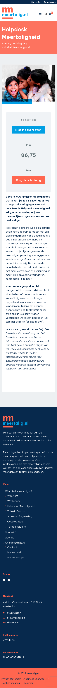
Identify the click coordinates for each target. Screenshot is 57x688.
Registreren (49, 2)
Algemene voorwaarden (36, 678)
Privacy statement (11, 678)
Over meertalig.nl (15, 542)
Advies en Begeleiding (19, 516)
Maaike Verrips (15, 557)
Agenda (9, 537)
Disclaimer (27, 683)
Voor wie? (11, 532)
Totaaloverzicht (16, 526)
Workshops (14, 501)
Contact (12, 547)
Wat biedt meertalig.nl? (18, 491)
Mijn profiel (36, 2)
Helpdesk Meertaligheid (21, 506)
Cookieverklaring (11, 683)
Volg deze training (28, 180)
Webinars (12, 495)
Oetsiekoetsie (15, 521)
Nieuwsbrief (14, 552)
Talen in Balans (16, 511)
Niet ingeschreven (28, 130)
